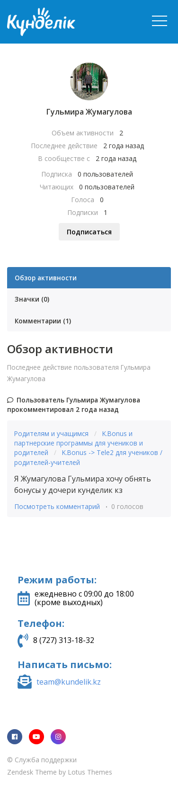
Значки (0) (32, 298)
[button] (159, 20)
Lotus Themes (90, 771)
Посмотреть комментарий (57, 506)
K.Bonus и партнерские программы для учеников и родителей (78, 443)
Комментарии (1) (43, 320)
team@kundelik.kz (68, 682)
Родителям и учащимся (52, 433)
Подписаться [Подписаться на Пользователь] (89, 231)
